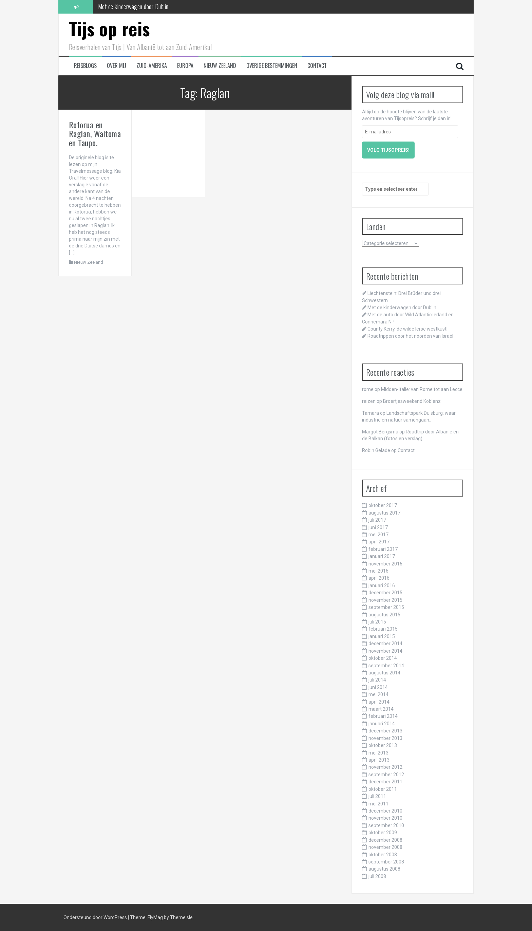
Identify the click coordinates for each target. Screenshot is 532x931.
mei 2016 (378, 571)
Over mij (116, 66)
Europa (185, 66)
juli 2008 (377, 876)
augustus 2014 (384, 672)
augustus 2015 (384, 614)
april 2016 (379, 578)
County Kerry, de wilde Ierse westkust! (407, 329)
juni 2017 (378, 527)
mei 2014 (378, 694)
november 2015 (385, 600)
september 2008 (386, 861)
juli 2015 (377, 622)
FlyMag (155, 917)
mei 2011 (378, 803)
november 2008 (385, 847)
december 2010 (385, 811)
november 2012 (385, 767)
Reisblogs (85, 66)
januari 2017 (381, 556)
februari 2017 (383, 549)
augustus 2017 (384, 513)
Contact (317, 66)
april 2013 (379, 760)
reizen (369, 401)
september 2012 (386, 774)
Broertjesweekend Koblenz (412, 401)
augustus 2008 (384, 869)
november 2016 (385, 563)
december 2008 (385, 840)
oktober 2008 (382, 854)
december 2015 (385, 592)
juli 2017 (377, 520)
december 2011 (385, 781)
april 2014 (379, 702)
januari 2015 (381, 636)
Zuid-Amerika (151, 66)
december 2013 (385, 730)
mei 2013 (378, 753)
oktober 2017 (382, 505)
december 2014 (385, 643)
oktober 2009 (382, 832)
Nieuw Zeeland (220, 66)
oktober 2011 (382, 789)
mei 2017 (378, 534)
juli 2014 (377, 680)
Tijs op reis (109, 28)
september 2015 (386, 607)
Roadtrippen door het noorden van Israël (410, 336)
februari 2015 (383, 629)
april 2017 (379, 541)
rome (368, 389)
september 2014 (386, 665)
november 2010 (385, 818)
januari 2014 (381, 723)
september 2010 (386, 825)
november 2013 (385, 738)
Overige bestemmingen (271, 66)
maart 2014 (381, 709)
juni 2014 (378, 687)
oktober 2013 (382, 745)
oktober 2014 (382, 658)
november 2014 (385, 651)
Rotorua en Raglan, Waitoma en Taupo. (95, 133)
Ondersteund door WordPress (95, 917)
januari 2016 (381, 585)
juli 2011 (377, 796)
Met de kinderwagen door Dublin (133, 6)
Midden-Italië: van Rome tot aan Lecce (421, 389)
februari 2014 (383, 716)
